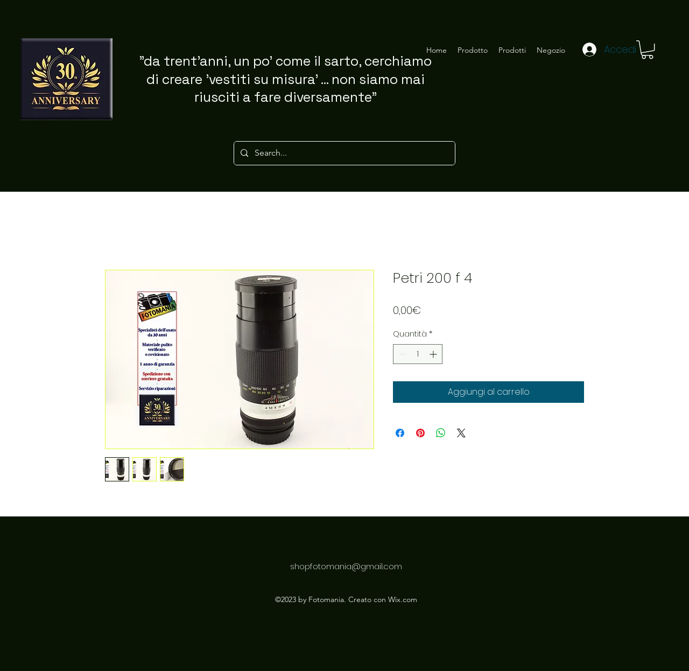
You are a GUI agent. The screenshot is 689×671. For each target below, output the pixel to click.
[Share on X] (461, 433)
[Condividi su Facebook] (399, 433)
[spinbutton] (417, 354)
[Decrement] (401, 354)
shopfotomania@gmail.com (346, 566)
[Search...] (343, 153)
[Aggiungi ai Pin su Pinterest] (420, 433)
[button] (647, 49)
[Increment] (434, 354)
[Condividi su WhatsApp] (440, 433)
